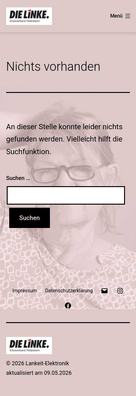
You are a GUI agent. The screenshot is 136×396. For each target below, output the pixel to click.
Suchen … (18, 178)
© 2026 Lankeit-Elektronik (37, 363)
